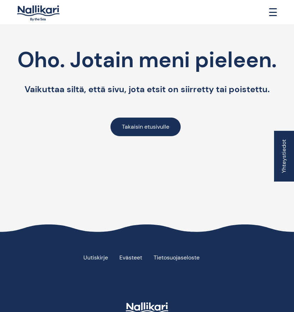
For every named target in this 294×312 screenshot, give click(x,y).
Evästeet (130, 257)
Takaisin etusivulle (145, 126)
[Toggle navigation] (273, 12)
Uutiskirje (95, 257)
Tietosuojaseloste (177, 257)
